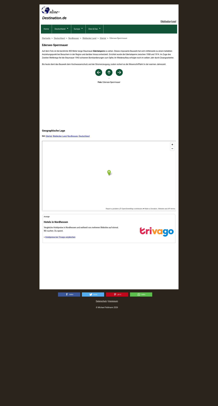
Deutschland (60, 47)
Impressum (113, 394)
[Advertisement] (126, 12)
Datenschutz (101, 394)
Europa (77, 47)
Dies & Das (93, 47)
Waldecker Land (59, 228)
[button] (69, 387)
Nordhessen (72, 228)
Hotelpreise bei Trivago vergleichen (60, 329)
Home (46, 47)
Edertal (49, 228)
